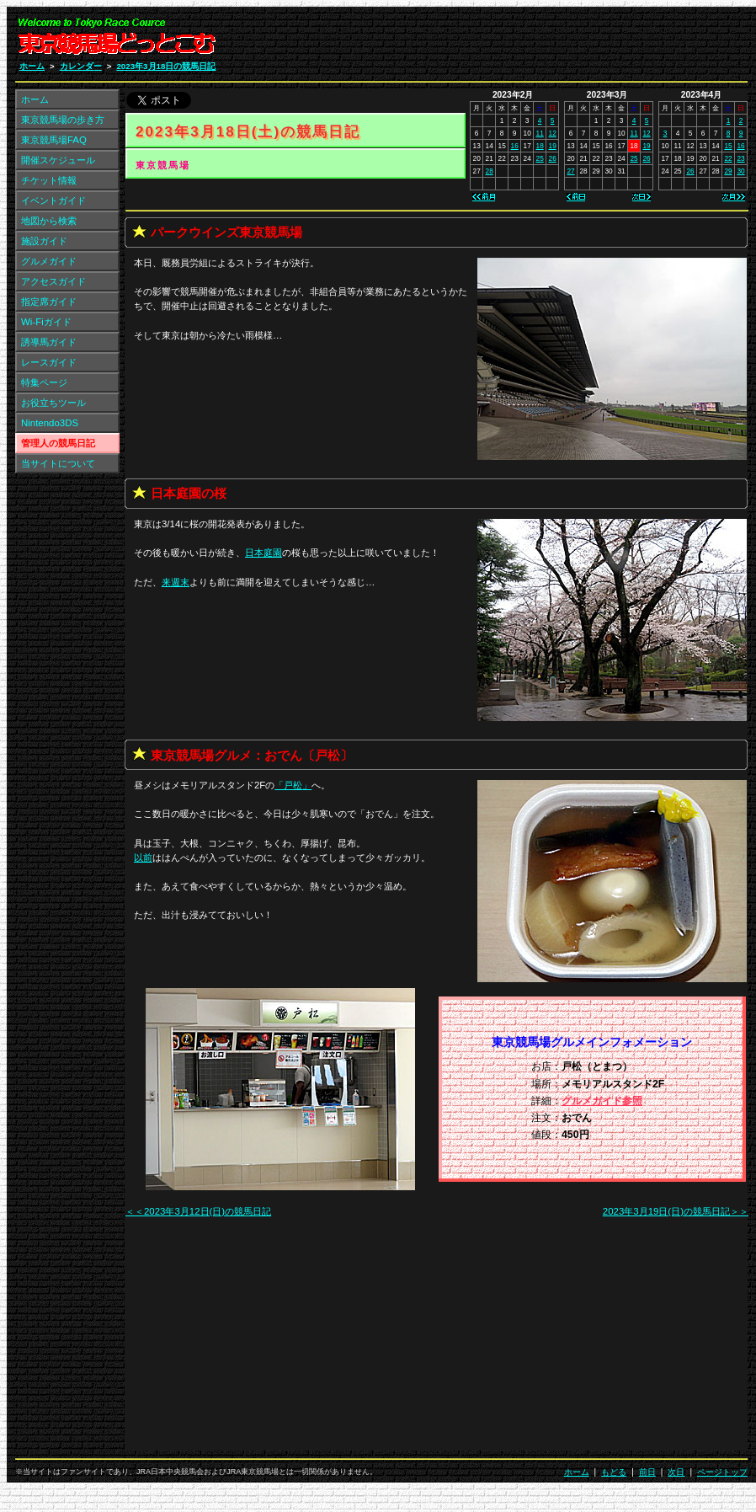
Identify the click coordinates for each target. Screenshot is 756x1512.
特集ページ (44, 382)
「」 (292, 785)
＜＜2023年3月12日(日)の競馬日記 (198, 1211)
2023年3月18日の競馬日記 (166, 66)
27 (570, 171)
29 (728, 171)
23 (740, 158)
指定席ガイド (49, 302)
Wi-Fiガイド (46, 322)
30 (740, 171)
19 (552, 146)
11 (540, 133)
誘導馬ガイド (49, 342)
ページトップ (722, 1472)
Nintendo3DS (49, 423)
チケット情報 (49, 180)
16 (515, 146)
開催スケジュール (58, 160)
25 (540, 158)
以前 (143, 857)
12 (552, 133)
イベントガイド (53, 200)
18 (540, 146)
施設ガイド (44, 241)
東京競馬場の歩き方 (62, 120)
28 (489, 171)
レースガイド (49, 362)
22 (728, 158)
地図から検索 (49, 221)
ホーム (32, 66)
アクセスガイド (53, 281)
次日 (676, 1472)
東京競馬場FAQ (54, 140)
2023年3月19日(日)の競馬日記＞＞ (675, 1211)
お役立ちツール (53, 403)
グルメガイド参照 (602, 1101)
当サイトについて (58, 463)
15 (728, 146)
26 (552, 158)
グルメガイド (49, 261)
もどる (613, 1472)
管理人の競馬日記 (58, 443)
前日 (647, 1472)
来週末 (175, 582)
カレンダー (81, 66)
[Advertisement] (585, 1343)
